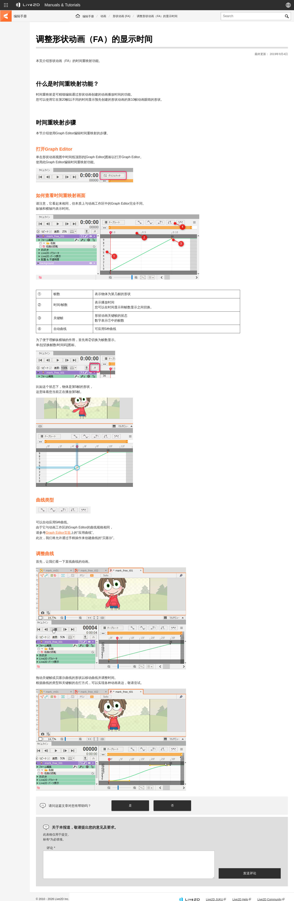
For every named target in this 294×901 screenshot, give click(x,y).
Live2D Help (240, 893)
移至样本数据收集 (24, 58)
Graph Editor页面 (97, 526)
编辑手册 (88, 16)
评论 (90, 842)
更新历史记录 (22, 71)
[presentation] (250, 853)
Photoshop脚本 (23, 149)
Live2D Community (269, 893)
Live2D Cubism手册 (26, 44)
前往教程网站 (22, 51)
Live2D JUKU (214, 893)
